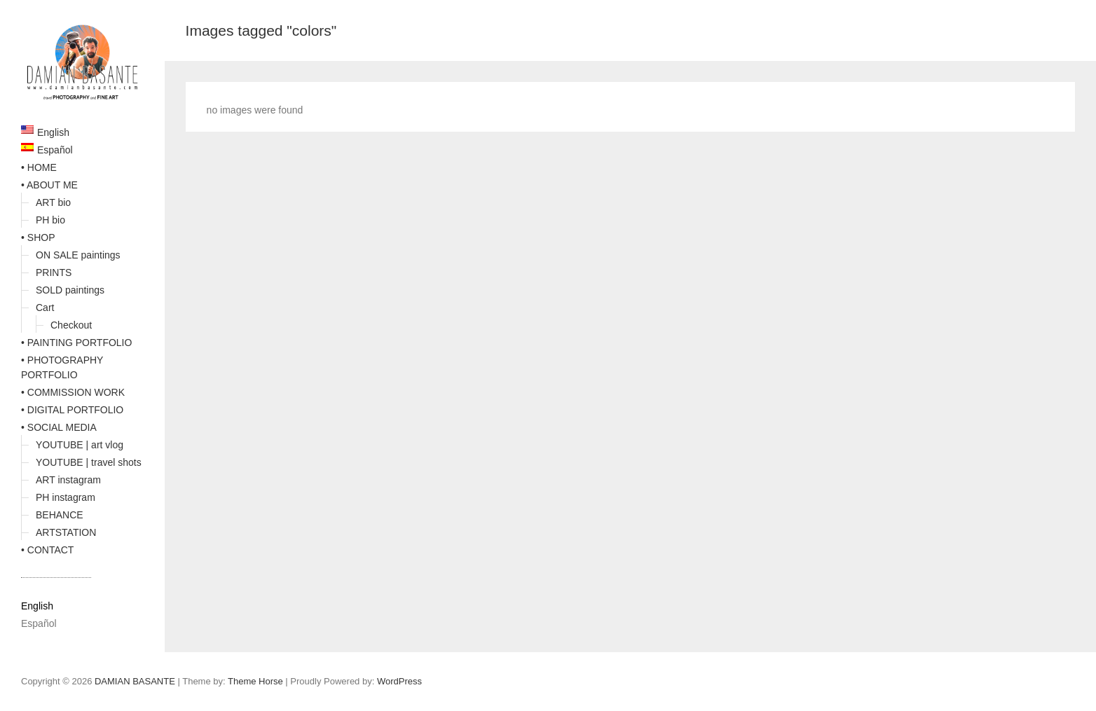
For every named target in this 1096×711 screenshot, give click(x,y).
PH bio (50, 220)
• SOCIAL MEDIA (59, 427)
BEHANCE (59, 514)
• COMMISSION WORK (73, 392)
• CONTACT (47, 549)
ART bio (53, 202)
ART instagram (68, 479)
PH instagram (65, 497)
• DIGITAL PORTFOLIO (72, 409)
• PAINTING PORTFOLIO (76, 342)
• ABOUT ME (49, 185)
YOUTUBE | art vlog (79, 444)
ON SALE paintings (78, 255)
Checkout (71, 325)
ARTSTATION (66, 532)
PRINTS (53, 272)
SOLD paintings (70, 290)
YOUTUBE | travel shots (89, 462)
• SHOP (38, 237)
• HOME (39, 167)
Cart (45, 307)
